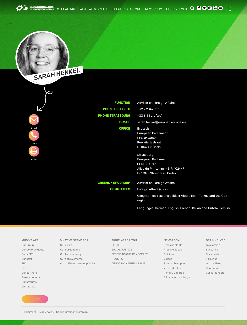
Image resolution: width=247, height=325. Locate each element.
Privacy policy (45, 312)
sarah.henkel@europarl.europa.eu (161, 122)
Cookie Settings (65, 312)
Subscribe (34, 299)
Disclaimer (28, 312)
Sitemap (82, 312)
